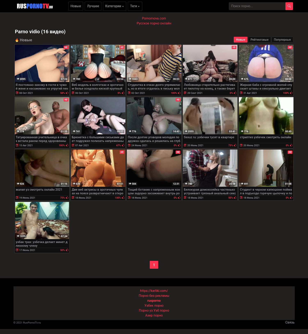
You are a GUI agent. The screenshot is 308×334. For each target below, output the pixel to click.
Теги (135, 6)
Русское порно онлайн (154, 23)
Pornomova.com (154, 18)
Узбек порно (154, 306)
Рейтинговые (260, 39)
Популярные (282, 39)
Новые (76, 6)
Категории (114, 6)
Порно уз (146, 310)
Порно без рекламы (154, 296)
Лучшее (93, 6)
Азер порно (154, 315)
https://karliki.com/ (154, 291)
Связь (289, 322)
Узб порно (161, 310)
